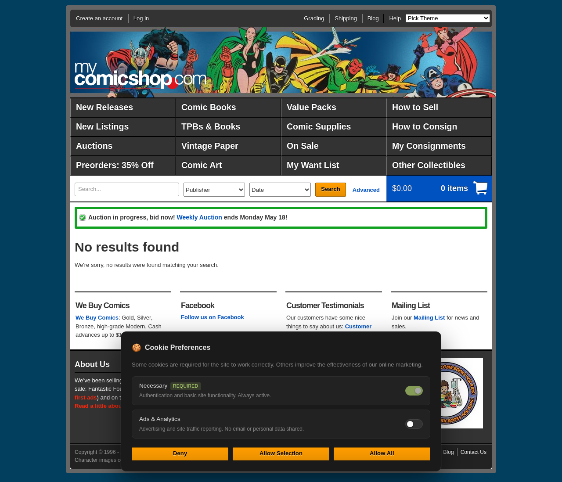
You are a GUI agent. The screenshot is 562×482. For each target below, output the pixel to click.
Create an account (99, 18)
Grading (314, 18)
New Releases (104, 107)
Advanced (366, 190)
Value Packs (311, 107)
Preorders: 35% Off (115, 165)
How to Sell (415, 107)
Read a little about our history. (115, 406)
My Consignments (429, 146)
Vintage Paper (209, 146)
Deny (180, 453)
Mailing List (429, 317)
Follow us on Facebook (212, 317)
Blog (373, 18)
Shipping (346, 18)
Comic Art (201, 165)
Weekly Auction (199, 217)
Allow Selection (281, 453)
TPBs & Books (210, 126)
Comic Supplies (319, 126)
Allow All (382, 453)
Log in (141, 18)
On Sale (303, 146)
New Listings (102, 126)
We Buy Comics (97, 317)
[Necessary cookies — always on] (414, 391)
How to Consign (424, 126)
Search (330, 189)
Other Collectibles (428, 165)
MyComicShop (140, 75)
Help (395, 18)
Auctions (94, 146)
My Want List (313, 165)
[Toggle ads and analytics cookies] (414, 424)
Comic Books (208, 107)
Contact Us (473, 452)
